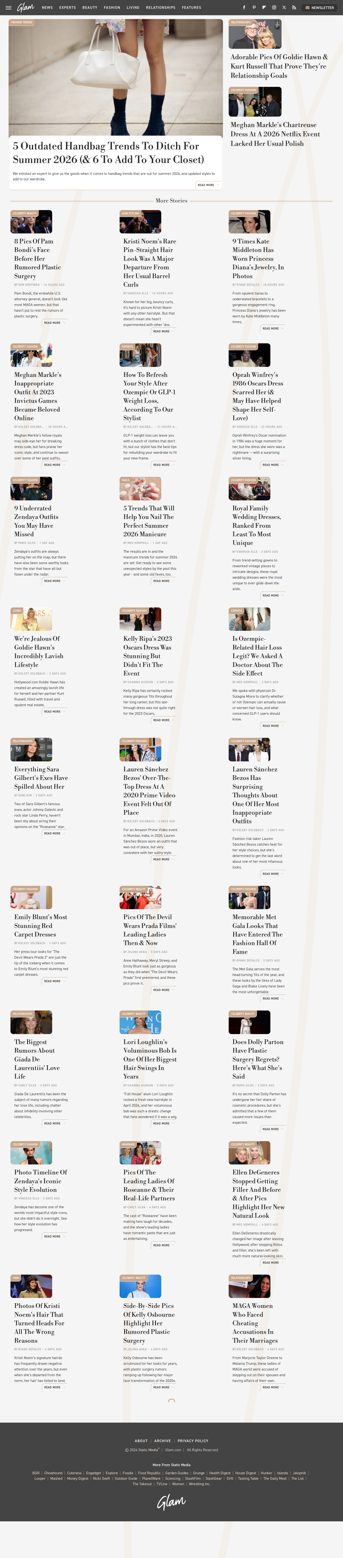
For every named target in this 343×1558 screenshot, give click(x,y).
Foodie (128, 1510)
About (141, 1477)
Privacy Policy (193, 1477)
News (47, 7)
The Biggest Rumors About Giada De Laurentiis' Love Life (59, 1101)
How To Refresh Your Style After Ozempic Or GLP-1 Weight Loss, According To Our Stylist (170, 441)
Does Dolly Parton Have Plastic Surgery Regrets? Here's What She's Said (278, 1105)
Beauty (89, 7)
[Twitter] (284, 9)
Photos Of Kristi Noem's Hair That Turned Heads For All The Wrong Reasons (59, 1376)
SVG (230, 1515)
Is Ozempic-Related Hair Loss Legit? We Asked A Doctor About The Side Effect (279, 703)
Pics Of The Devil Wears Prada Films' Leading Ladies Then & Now (168, 974)
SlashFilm (193, 1515)
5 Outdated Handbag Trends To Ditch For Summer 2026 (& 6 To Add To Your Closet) (109, 153)
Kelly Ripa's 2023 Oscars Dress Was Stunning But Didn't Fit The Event (171, 703)
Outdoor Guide (126, 1515)
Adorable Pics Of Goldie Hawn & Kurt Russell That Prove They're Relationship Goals (279, 92)
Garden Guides (176, 1510)
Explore (112, 1510)
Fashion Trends (21, 22)
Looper (40, 1515)
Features (191, 7)
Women (178, 1521)
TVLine (161, 1521)
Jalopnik (299, 1510)
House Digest (245, 1510)
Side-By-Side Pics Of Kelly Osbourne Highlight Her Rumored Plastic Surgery (163, 1376)
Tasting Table (248, 1515)
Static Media (148, 1486)
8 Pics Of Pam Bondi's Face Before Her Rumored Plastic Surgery (56, 302)
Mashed (56, 1515)
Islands (282, 1510)
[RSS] (294, 9)
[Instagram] (274, 9)
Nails (125, 505)
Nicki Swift (101, 1515)
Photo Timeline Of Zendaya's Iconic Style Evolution (57, 1232)
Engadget (93, 1510)
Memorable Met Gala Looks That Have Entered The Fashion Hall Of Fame (280, 974)
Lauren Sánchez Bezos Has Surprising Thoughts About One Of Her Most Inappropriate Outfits (279, 839)
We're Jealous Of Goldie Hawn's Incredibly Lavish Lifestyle (60, 699)
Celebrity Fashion (243, 121)
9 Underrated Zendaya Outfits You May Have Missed (58, 568)
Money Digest (77, 1515)
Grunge (199, 1510)
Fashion (112, 7)
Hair (16, 1308)
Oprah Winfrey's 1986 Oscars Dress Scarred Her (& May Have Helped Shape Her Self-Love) (278, 441)
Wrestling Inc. (199, 1521)
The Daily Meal (275, 1515)
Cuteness (74, 1510)
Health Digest (220, 1510)
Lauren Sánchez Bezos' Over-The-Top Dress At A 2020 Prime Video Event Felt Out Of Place (170, 834)
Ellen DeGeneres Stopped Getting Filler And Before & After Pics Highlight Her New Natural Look (275, 1240)
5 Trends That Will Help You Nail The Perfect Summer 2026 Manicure (171, 572)
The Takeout (142, 1521)
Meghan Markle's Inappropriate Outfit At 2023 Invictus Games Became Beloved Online (61, 441)
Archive (162, 1477)
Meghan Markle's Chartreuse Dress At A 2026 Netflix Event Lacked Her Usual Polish (278, 191)
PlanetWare (151, 1515)
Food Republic (149, 1510)
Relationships (161, 7)
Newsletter (319, 7)
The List (297, 1515)
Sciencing (172, 1515)
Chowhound (53, 1510)
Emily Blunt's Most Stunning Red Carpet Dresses (57, 970)
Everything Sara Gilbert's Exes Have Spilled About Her (59, 830)
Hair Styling (130, 234)
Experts (67, 7)
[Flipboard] (264, 9)
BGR (36, 1510)
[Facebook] (244, 9)
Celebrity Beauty (24, 234)
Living (133, 7)
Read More (206, 206)
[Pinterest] (254, 9)
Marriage (128, 1169)
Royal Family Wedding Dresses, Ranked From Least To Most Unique (278, 572)
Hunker (266, 1510)
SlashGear (214, 1515)
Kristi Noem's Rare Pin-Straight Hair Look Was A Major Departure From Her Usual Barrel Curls (170, 306)
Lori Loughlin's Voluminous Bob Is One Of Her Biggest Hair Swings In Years (169, 1105)
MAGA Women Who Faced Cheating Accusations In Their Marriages (277, 1376)
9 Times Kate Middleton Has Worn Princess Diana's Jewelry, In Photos (278, 302)
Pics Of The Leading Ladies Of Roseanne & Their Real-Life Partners (168, 1236)
